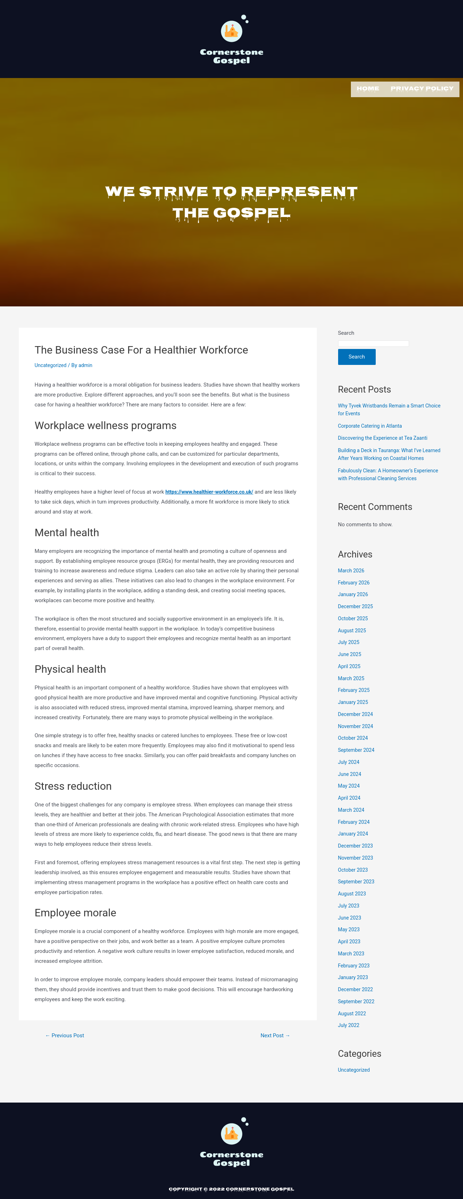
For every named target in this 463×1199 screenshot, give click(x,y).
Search (346, 331)
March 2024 (352, 824)
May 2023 (350, 944)
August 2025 (353, 645)
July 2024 (349, 776)
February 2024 (355, 836)
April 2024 (350, 812)
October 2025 (354, 632)
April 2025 (350, 680)
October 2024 (354, 752)
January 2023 (354, 992)
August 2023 (353, 908)
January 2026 (354, 609)
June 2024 (350, 788)
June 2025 (350, 669)
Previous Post (66, 1034)
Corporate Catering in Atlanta (372, 424)
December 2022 (357, 1004)
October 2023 (354, 884)
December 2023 (357, 860)
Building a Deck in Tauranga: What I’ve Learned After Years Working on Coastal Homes (385, 456)
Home (368, 88)
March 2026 (352, 585)
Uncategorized (52, 364)
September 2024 (357, 764)
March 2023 (352, 968)
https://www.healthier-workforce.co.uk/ (212, 490)
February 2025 (355, 704)
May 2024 (350, 800)
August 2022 (353, 1028)
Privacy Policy (422, 88)
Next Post (274, 1034)
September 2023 (357, 896)
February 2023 (355, 980)
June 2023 (350, 932)
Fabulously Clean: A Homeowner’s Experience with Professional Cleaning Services (383, 485)
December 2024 (357, 728)
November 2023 (357, 872)
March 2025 (352, 692)
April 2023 (350, 956)
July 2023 (349, 920)
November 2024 (357, 740)
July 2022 (349, 1040)
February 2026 (355, 597)
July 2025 (349, 657)
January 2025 (354, 717)
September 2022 (357, 1015)
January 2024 (354, 848)
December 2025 (357, 621)
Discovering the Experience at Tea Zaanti (386, 436)
